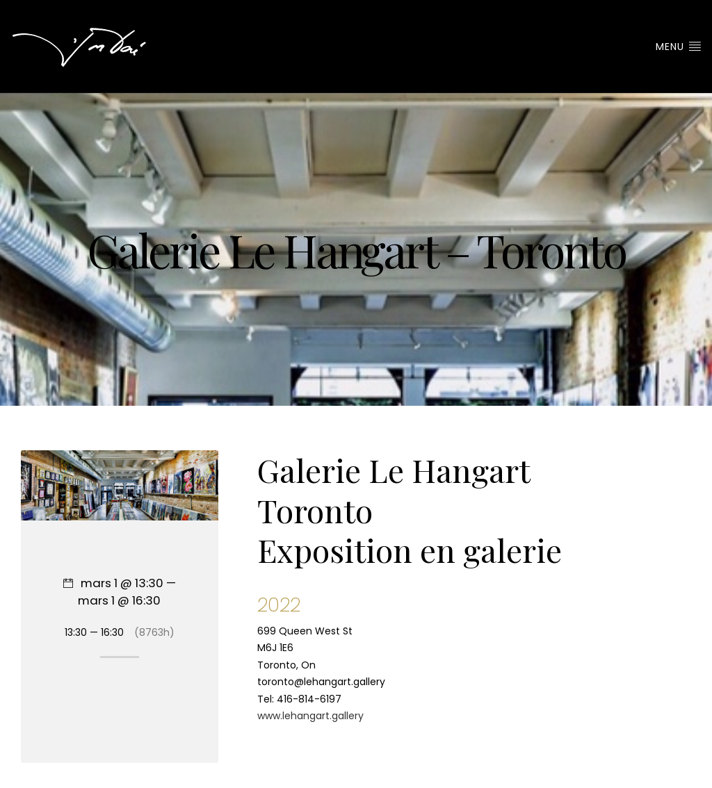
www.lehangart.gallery (310, 716)
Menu (679, 47)
